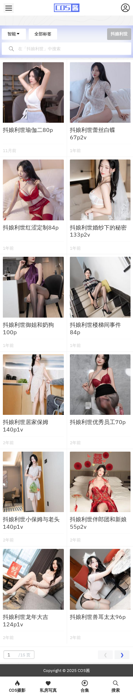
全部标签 (42, 33)
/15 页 (18, 655)
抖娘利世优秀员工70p (98, 421)
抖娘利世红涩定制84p (31, 227)
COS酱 (83, 670)
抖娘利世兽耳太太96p (98, 616)
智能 (13, 33)
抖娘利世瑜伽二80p (28, 129)
